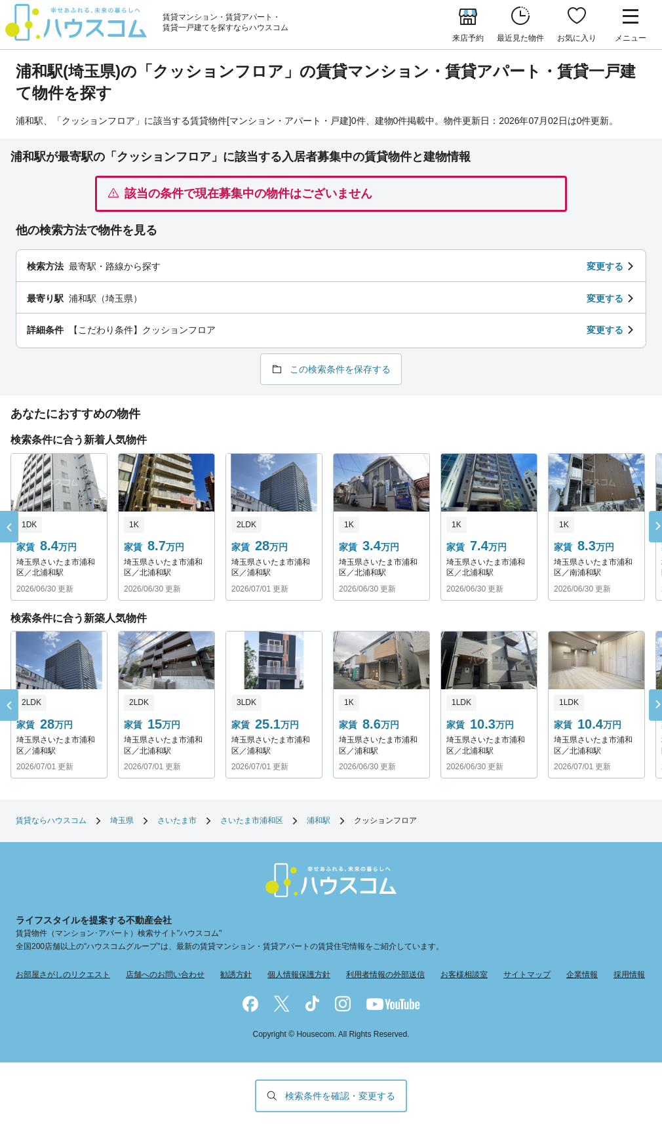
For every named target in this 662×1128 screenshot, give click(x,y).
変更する (605, 266)
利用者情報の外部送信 (385, 974)
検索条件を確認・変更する (340, 1096)
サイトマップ (527, 974)
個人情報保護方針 (298, 974)
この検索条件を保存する (340, 369)
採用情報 (629, 974)
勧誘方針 (236, 974)
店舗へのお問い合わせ (165, 974)
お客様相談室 (464, 974)
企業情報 (582, 974)
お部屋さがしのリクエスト (63, 974)
